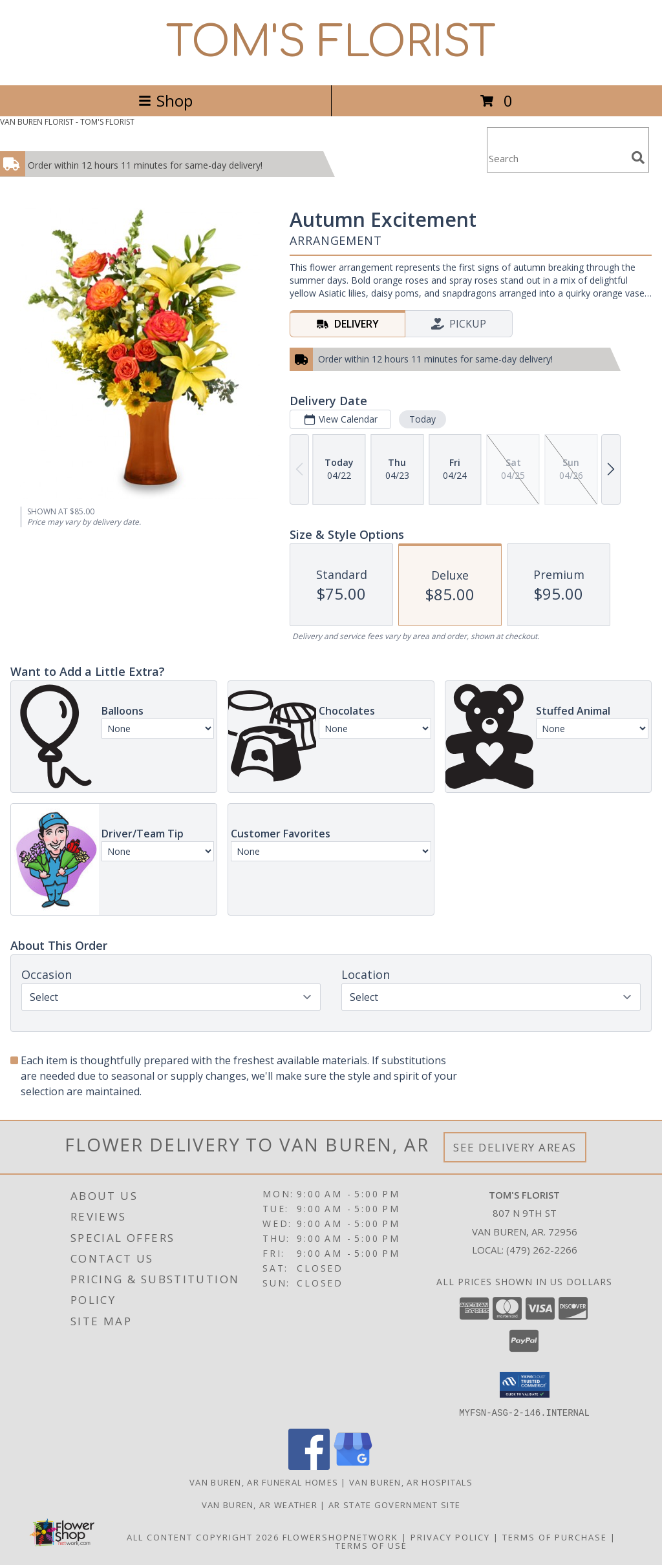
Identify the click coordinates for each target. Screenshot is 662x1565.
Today (422, 419)
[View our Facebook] (309, 1466)
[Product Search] (556, 158)
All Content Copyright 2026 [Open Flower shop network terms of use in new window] (203, 1536)
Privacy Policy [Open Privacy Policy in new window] (450, 1536)
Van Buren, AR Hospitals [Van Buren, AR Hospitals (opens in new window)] (411, 1481)
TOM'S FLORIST (331, 42)
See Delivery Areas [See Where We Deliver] (515, 1147)
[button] (525, 1385)
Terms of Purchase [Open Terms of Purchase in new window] (554, 1536)
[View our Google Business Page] (353, 1466)
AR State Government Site (394, 1504)
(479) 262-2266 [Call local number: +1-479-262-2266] (541, 1249)
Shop (165, 100)
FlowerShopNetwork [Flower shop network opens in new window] (340, 1536)
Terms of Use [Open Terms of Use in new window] (371, 1545)
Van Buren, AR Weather (259, 1504)
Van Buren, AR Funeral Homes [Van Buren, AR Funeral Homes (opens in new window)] (263, 1481)
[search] (638, 158)
